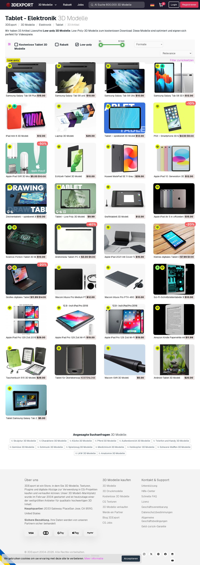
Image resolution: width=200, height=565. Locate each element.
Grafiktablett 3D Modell (116, 216)
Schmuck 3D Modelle (50, 447)
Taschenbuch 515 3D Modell (21, 377)
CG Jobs (107, 522)
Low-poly (83, 45)
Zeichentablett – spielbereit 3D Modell (25, 216)
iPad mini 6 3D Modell (17, 135)
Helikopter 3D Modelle (140, 447)
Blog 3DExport (111, 517)
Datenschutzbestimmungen (156, 512)
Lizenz (145, 501)
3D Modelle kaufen (116, 480)
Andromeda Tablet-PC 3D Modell (72, 256)
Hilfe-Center (148, 491)
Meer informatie (93, 558)
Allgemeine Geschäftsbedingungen (154, 519)
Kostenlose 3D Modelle (115, 496)
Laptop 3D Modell (64, 135)
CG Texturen (109, 501)
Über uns (31, 480)
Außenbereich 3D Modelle (134, 440)
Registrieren (189, 4)
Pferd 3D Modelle (105, 440)
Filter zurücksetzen (182, 60)
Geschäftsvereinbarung (154, 507)
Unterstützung (149, 485)
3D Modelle (109, 485)
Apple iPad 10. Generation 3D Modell (172, 176)
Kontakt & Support (155, 480)
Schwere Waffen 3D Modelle (174, 447)
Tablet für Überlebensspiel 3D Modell (74, 377)
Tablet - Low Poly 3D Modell (70, 216)
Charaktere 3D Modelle (53, 440)
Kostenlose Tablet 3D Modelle (30, 46)
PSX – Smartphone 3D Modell (169, 135)
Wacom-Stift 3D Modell (117, 377)
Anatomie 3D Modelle (112, 453)
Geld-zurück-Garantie (153, 526)
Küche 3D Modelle (81, 440)
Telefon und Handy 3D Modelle (171, 440)
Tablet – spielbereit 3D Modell (120, 135)
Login (174, 4)
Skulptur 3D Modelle (23, 440)
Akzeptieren (131, 558)
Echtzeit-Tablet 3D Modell (68, 176)
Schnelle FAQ (149, 496)
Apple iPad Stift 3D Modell (19, 176)
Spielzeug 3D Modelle (79, 447)
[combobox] (148, 44)
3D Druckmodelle (112, 491)
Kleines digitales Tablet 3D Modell (171, 256)
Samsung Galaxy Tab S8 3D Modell (172, 95)
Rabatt (61, 45)
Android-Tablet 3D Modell (167, 377)
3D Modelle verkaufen (115, 507)
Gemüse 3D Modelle (21, 447)
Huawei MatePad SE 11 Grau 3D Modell (124, 176)
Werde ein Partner (112, 512)
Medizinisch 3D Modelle (109, 447)
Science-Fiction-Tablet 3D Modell (23, 256)
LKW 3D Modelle (85, 453)
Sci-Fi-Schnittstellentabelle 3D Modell (173, 297)
